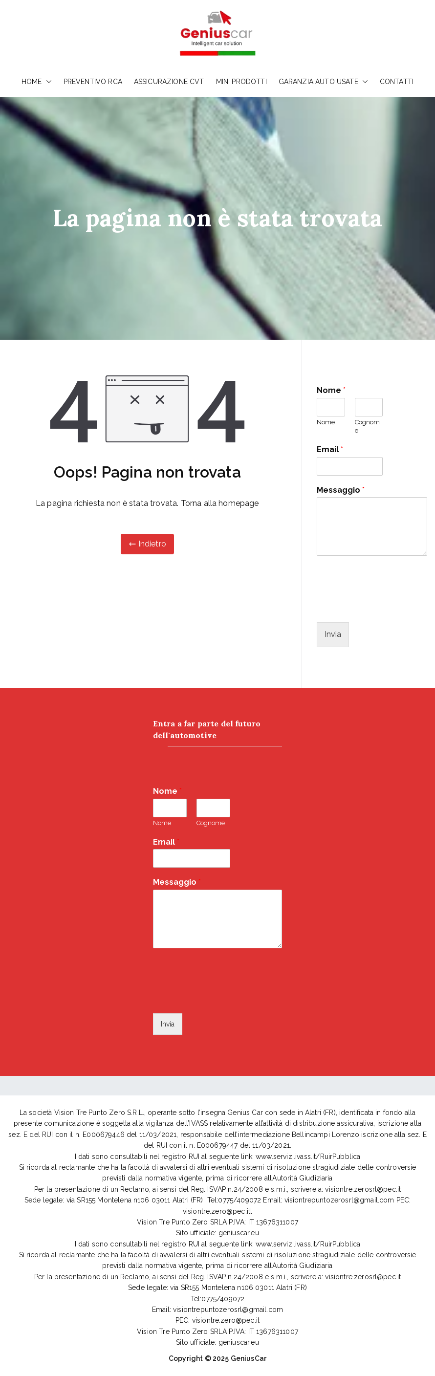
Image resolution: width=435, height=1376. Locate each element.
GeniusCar (248, 1358)
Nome (331, 390)
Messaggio (341, 490)
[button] (47, 81)
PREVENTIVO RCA (93, 82)
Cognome (367, 426)
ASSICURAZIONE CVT (169, 82)
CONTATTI (396, 82)
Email (330, 449)
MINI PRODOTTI (241, 82)
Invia (333, 634)
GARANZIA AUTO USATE (323, 81)
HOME (37, 81)
